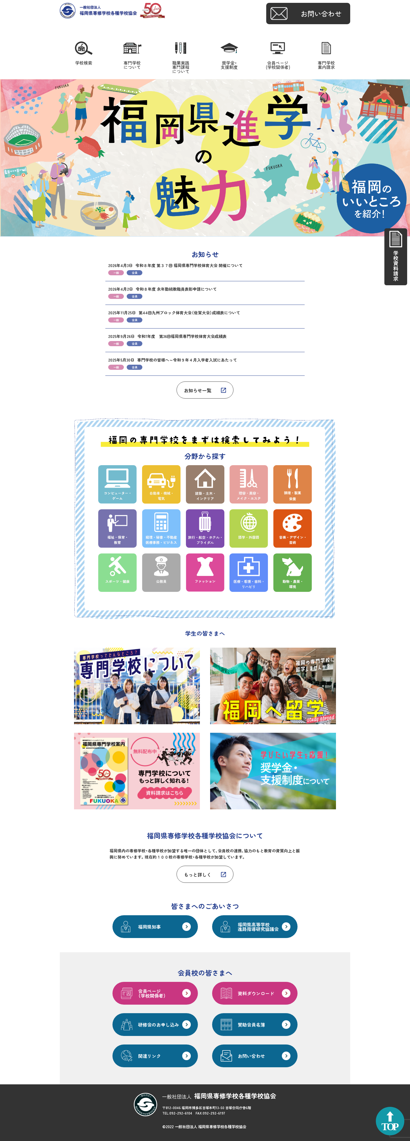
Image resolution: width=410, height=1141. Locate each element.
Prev (7, 158)
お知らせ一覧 (197, 390)
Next (402, 158)
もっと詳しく (197, 874)
